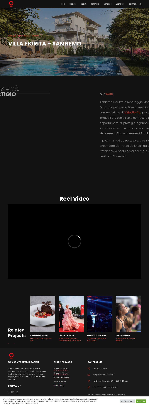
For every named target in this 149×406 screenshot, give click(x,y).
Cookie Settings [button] (127, 401)
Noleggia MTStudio (61, 369)
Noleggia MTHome (61, 373)
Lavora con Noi (60, 381)
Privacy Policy (59, 385)
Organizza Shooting (61, 377)
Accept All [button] (141, 401)
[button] (9, 343)
